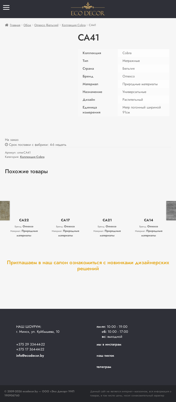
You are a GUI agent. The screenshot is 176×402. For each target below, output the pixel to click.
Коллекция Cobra (74, 25)
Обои (27, 25)
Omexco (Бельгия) (46, 25)
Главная (15, 25)
